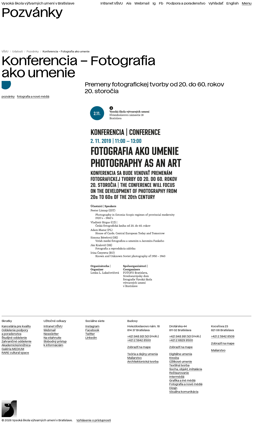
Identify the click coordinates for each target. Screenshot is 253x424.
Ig (154, 3)
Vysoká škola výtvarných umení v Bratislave (38, 3)
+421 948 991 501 (180, 336)
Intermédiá (176, 377)
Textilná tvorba (179, 365)
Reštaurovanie (179, 373)
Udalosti (17, 51)
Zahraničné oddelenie (16, 341)
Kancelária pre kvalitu (16, 326)
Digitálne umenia (180, 354)
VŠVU (5, 51)
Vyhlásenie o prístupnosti (93, 420)
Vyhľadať (216, 3)
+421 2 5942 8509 (222, 336)
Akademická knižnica (16, 345)
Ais (129, 3)
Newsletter (51, 334)
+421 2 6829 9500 (181, 340)
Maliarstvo (134, 358)
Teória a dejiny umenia (142, 354)
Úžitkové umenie (180, 361)
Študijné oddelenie (14, 338)
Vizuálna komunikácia (183, 392)
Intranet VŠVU (112, 3)
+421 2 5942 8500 (139, 340)
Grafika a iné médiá (182, 380)
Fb (161, 3)
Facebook (92, 330)
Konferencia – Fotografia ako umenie (66, 51)
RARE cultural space (15, 353)
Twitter (90, 334)
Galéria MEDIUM (13, 349)
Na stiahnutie (52, 338)
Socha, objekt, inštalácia (185, 369)
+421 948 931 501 (138, 336)
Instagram (92, 326)
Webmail (142, 3)
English (232, 3)
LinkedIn (91, 338)
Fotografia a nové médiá (33, 96)
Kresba (174, 358)
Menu (246, 3)
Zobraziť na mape (139, 347)
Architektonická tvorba (142, 361)
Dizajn (173, 388)
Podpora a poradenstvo (185, 3)
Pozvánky (33, 51)
